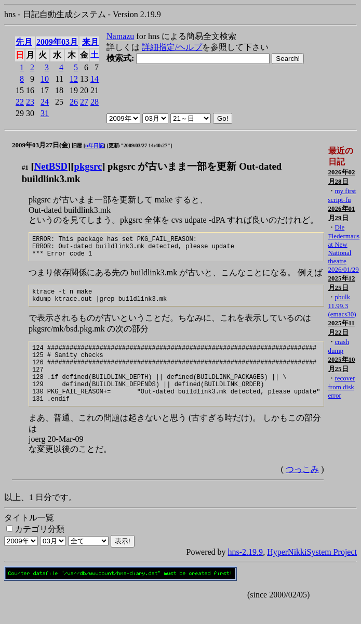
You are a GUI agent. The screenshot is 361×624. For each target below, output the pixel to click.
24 (45, 101)
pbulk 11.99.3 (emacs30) (342, 305)
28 (94, 101)
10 (45, 78)
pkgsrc (88, 166)
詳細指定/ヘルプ (172, 47)
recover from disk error (341, 386)
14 (94, 78)
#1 (25, 167)
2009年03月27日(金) (41, 145)
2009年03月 (57, 41)
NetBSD (51, 166)
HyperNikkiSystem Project (312, 572)
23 (30, 101)
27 (84, 101)
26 (74, 101)
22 (20, 101)
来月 (90, 41)
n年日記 (94, 145)
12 (74, 78)
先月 (24, 41)
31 (45, 113)
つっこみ (302, 489)
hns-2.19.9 (245, 572)
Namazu (120, 36)
